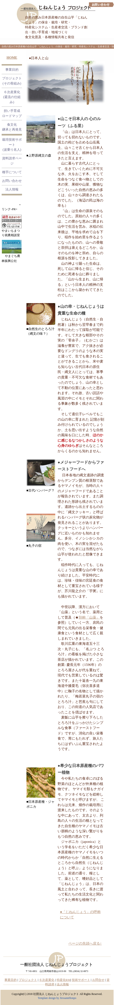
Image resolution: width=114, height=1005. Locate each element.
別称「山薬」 (89, 617)
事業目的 (11, 69)
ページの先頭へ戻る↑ (85, 943)
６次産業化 (46, 980)
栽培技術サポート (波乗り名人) (12, 144)
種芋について (12, 172)
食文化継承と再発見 (12, 127)
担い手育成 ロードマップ (12, 113)
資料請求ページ (12, 160)
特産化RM (63, 980)
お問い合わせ (12, 181)
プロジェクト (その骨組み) (12, 80)
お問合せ (98, 980)
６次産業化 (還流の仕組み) (12, 97)
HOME (12, 57)
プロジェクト (28, 980)
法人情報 (11, 189)
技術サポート (81, 980)
